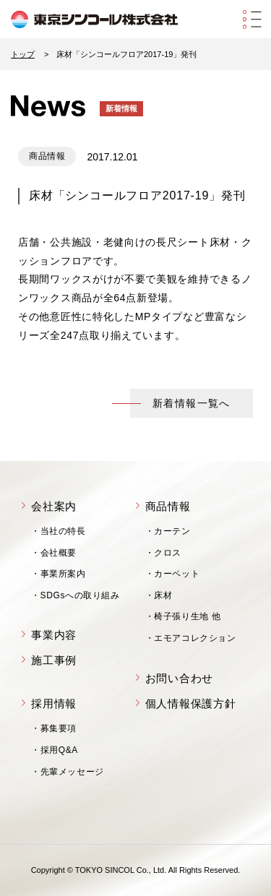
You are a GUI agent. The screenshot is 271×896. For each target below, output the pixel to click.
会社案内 (54, 506)
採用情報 (54, 703)
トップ (23, 54)
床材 (163, 595)
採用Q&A (59, 750)
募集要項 (58, 728)
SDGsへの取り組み (80, 595)
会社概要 (58, 553)
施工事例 (54, 660)
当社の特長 (63, 531)
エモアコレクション (195, 638)
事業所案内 (63, 574)
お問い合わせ (179, 678)
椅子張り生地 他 (187, 616)
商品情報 (168, 506)
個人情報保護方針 (190, 703)
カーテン (172, 531)
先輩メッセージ (72, 772)
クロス (167, 553)
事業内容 (54, 634)
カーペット (176, 574)
